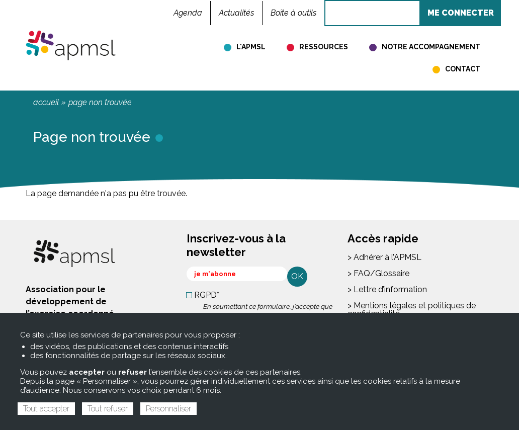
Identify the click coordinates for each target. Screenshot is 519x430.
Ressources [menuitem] (323, 47)
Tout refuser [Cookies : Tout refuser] (108, 408)
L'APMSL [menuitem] (251, 47)
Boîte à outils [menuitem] (293, 13)
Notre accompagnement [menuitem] (431, 47)
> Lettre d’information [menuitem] (387, 289)
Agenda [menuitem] (188, 13)
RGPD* (206, 295)
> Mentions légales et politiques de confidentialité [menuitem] (412, 309)
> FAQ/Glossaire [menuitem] (378, 273)
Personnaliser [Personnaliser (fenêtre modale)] (168, 408)
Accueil (46, 102)
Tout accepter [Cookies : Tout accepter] (46, 408)
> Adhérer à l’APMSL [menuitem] (384, 257)
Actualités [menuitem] (236, 13)
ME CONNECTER (460, 13)
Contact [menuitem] (462, 69)
